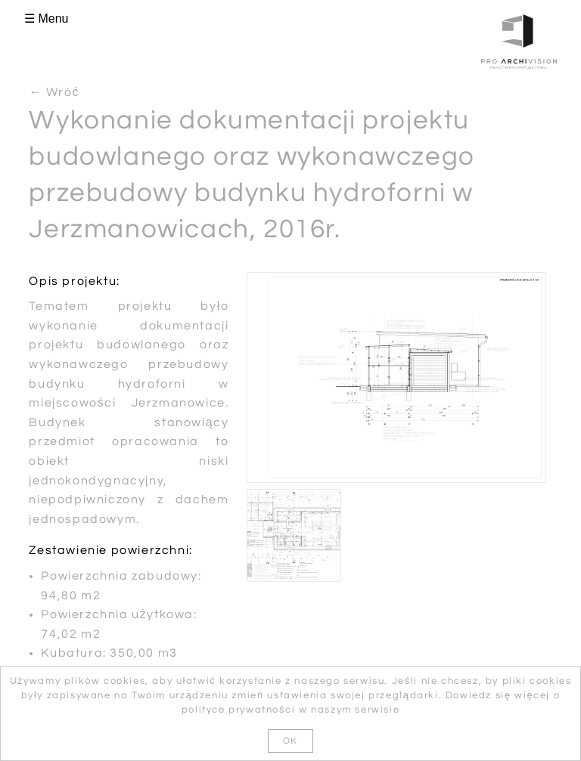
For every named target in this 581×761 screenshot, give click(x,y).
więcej (532, 695)
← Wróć (54, 92)
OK (290, 741)
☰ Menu (46, 18)
